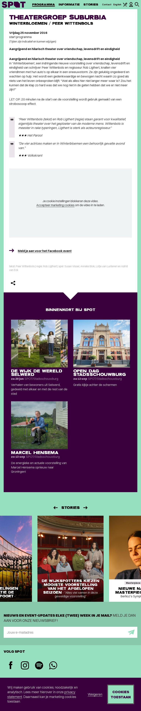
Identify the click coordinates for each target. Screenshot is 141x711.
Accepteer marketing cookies (55, 205)
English (117, 4)
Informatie (69, 4)
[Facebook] (11, 666)
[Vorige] (55, 507)
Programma (43, 4)
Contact (107, 4)
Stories (90, 4)
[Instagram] (25, 666)
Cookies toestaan (121, 694)
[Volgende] (85, 507)
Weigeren (95, 694)
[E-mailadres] (70, 632)
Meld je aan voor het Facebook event (45, 251)
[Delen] (13, 283)
